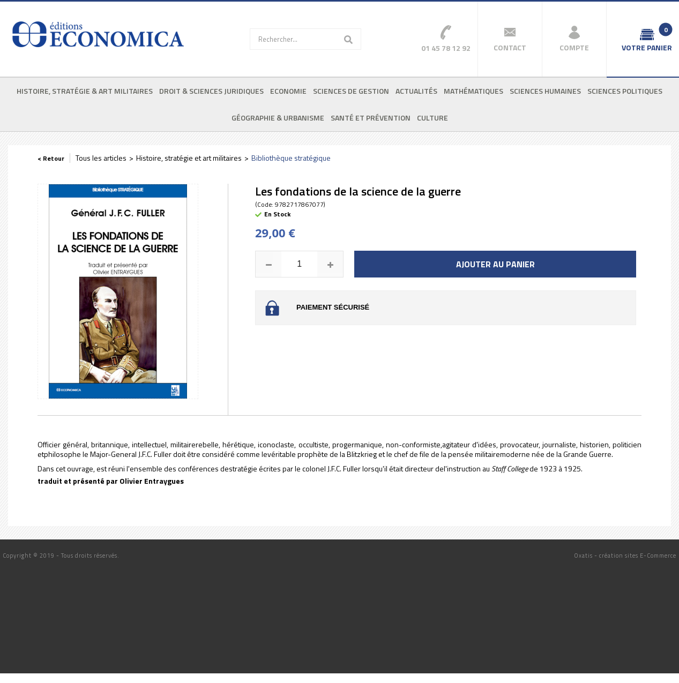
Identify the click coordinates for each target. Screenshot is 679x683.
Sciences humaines (545, 90)
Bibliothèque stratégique (291, 157)
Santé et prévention (371, 117)
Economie (288, 90)
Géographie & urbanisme (278, 117)
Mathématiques (473, 90)
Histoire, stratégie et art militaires (189, 157)
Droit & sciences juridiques (211, 90)
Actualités (416, 90)
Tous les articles (101, 157)
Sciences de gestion (351, 90)
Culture (432, 117)
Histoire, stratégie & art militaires (85, 90)
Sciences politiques (624, 90)
